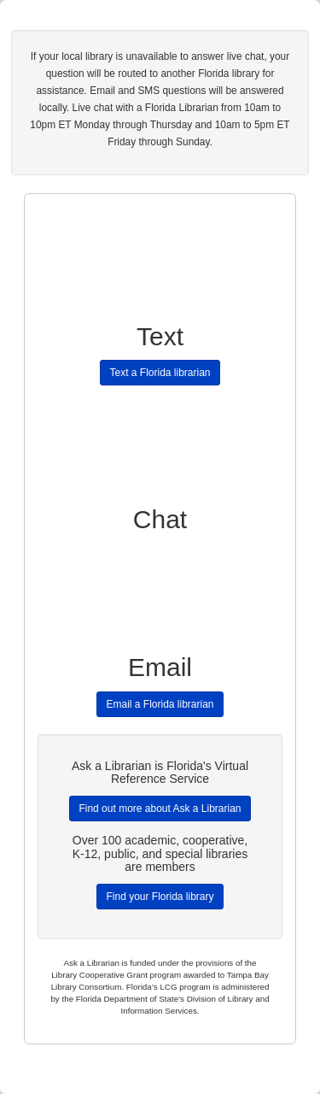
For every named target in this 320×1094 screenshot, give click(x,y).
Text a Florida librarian (159, 373)
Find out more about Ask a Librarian (160, 809)
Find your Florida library (159, 897)
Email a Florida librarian (159, 704)
